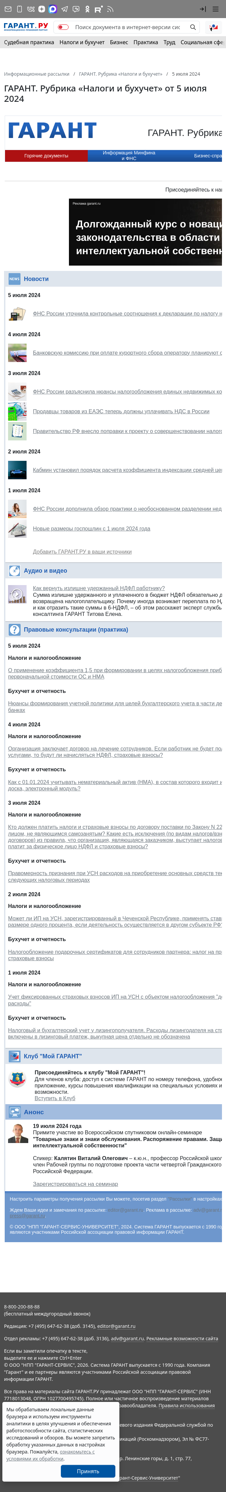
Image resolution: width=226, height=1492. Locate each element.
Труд (169, 42)
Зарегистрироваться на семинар (75, 1184)
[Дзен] (41, 9)
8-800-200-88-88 (22, 1306)
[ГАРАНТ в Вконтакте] (31, 9)
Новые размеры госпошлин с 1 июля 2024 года (91, 528)
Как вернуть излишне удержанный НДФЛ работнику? (99, 588)
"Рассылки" (180, 1199)
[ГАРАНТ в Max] (52, 9)
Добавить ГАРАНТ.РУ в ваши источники (82, 552)
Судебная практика (29, 42)
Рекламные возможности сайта (182, 1338)
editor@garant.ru (125, 1210)
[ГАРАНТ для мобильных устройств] (19, 9)
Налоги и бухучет (82, 42)
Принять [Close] (88, 1471)
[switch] (63, 27)
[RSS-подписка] (110, 9)
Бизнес (119, 42)
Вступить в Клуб (55, 1098)
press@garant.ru (27, 1215)
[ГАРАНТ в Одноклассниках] (87, 9)
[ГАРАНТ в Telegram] (65, 9)
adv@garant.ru (209, 1210)
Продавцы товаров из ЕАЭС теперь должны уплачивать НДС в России (121, 411)
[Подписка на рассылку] (8, 9)
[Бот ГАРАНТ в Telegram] (76, 9)
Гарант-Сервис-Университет (146, 1478)
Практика (146, 42)
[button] (202, 9)
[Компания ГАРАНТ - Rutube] (99, 9)
